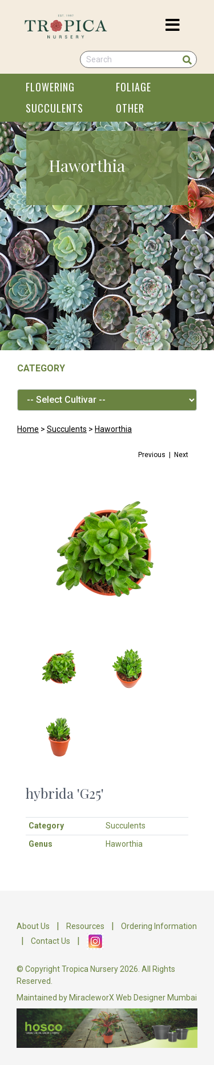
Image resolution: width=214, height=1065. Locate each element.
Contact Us (50, 940)
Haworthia (113, 429)
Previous (151, 455)
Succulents (67, 429)
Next (181, 455)
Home (28, 429)
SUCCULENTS (54, 108)
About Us (33, 926)
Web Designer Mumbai (156, 997)
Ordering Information (159, 926)
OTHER (130, 108)
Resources (85, 926)
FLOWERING (50, 86)
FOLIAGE (133, 86)
